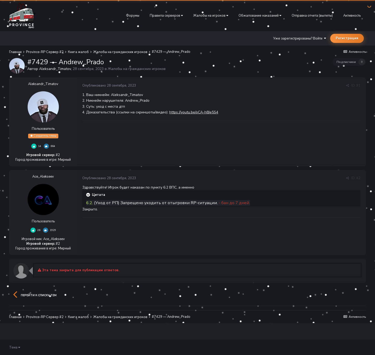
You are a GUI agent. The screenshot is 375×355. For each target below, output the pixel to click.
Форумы (132, 15)
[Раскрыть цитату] (88, 195)
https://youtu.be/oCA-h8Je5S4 (193, 112)
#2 (358, 178)
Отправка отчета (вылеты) (312, 15)
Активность (352, 15)
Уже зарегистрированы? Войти (299, 38)
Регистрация (347, 38)
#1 (358, 85)
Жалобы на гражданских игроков (137, 68)
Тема (14, 347)
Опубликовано (109, 85)
